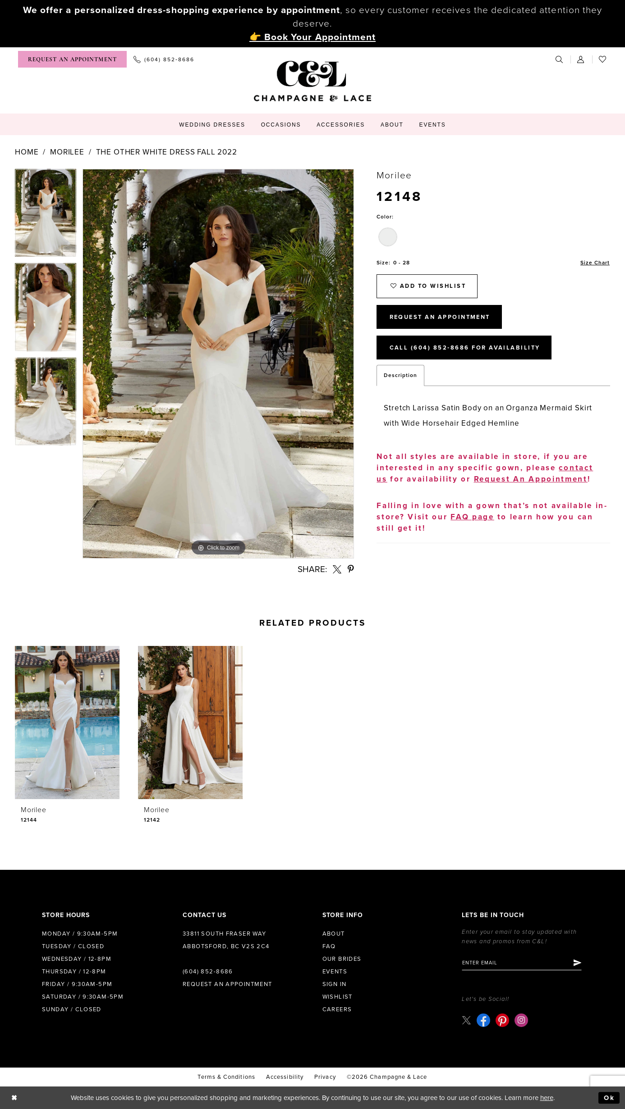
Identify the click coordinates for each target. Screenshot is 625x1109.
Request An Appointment (441, 318)
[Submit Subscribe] (578, 963)
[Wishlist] (603, 59)
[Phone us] (164, 59)
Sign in (334, 984)
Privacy (325, 1077)
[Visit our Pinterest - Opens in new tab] (502, 1020)
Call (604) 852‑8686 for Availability (465, 349)
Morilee (67, 152)
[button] (581, 59)
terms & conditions (226, 1077)
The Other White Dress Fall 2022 (166, 152)
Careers (337, 1009)
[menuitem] (72, 59)
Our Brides (342, 959)
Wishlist (337, 996)
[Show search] (559, 59)
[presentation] (67, 722)
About (333, 933)
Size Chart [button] (595, 262)
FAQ (329, 946)
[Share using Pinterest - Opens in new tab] (350, 569)
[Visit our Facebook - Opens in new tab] (483, 1020)
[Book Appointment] (72, 59)
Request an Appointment (227, 984)
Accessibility (284, 1077)
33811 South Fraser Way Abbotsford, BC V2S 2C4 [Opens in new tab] (226, 940)
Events (334, 971)
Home (26, 152)
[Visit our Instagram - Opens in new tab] (521, 1020)
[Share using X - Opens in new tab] (337, 569)
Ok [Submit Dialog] (609, 1098)
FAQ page (472, 518)
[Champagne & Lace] (312, 81)
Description (400, 376)
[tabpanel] (45, 216)
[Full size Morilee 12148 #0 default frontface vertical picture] (218, 363)
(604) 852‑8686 (208, 971)
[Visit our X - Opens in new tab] (466, 1020)
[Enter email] (522, 963)
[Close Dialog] (14, 1098)
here (546, 1098)
